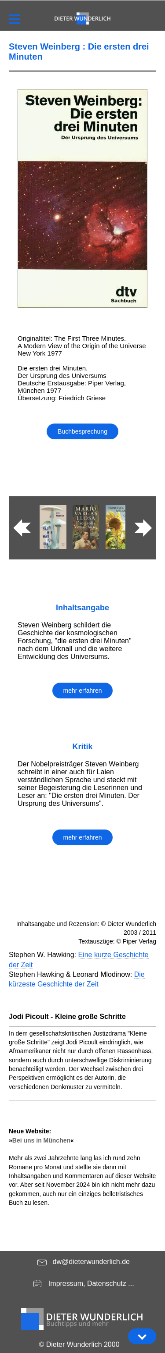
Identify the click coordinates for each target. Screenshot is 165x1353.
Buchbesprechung (82, 431)
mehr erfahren (82, 690)
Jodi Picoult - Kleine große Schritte (67, 1016)
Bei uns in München (41, 1140)
